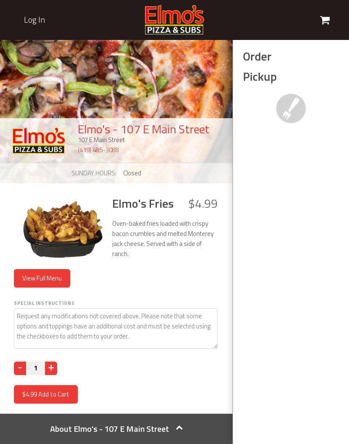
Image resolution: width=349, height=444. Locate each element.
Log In (34, 20)
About (116, 428)
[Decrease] (20, 368)
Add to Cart (45, 394)
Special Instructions (44, 303)
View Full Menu (42, 278)
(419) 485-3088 (98, 150)
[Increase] (51, 368)
